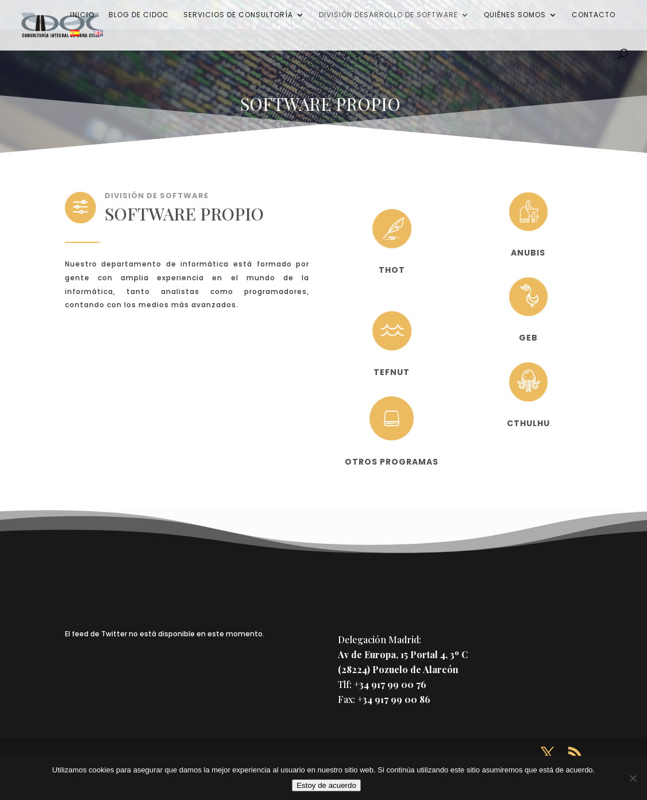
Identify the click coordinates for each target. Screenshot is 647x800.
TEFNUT (391, 372)
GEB (528, 337)
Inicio (82, 15)
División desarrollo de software (388, 15)
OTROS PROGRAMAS (391, 461)
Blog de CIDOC (139, 15)
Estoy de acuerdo (326, 785)
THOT (392, 270)
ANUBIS (528, 252)
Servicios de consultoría (238, 15)
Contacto (593, 15)
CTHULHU (528, 423)
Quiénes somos (515, 15)
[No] (632, 778)
